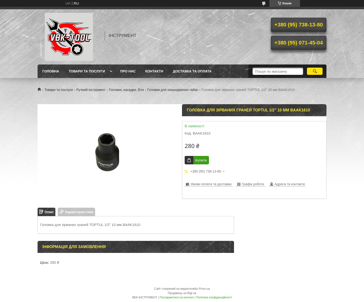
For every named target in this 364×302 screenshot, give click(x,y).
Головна (50, 71)
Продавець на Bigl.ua (182, 293)
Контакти (154, 71)
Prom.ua (204, 288)
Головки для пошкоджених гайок (172, 90)
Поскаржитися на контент (177, 297)
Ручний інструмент (90, 90)
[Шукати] (315, 71)
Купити (201, 160)
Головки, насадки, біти (126, 90)
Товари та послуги (87, 71)
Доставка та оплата (192, 71)
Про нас (128, 71)
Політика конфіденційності (214, 297)
